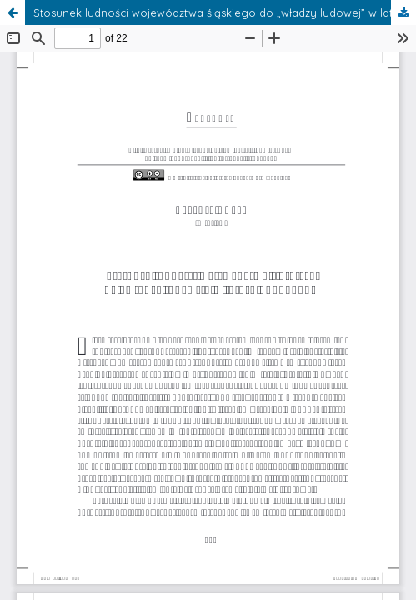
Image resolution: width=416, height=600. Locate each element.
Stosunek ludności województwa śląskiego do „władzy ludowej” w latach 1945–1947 (224, 12)
